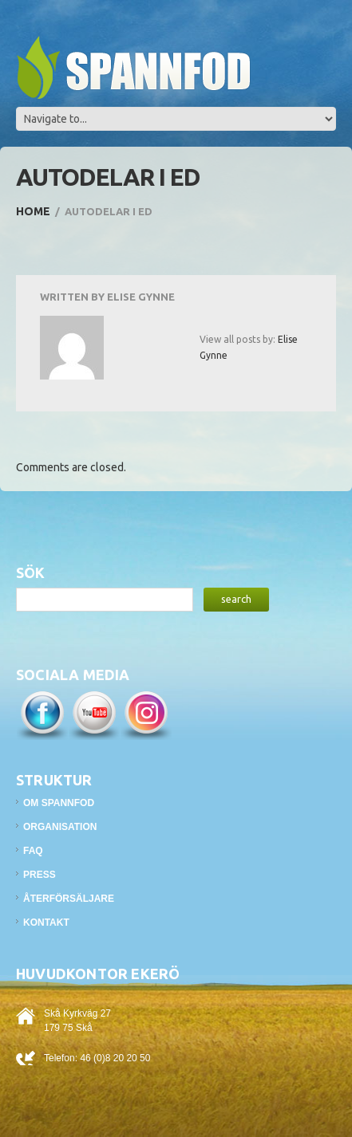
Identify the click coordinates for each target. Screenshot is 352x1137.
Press (39, 874)
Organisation (60, 826)
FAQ (33, 850)
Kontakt (46, 922)
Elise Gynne (141, 296)
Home (33, 211)
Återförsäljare (68, 898)
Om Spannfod (58, 802)
